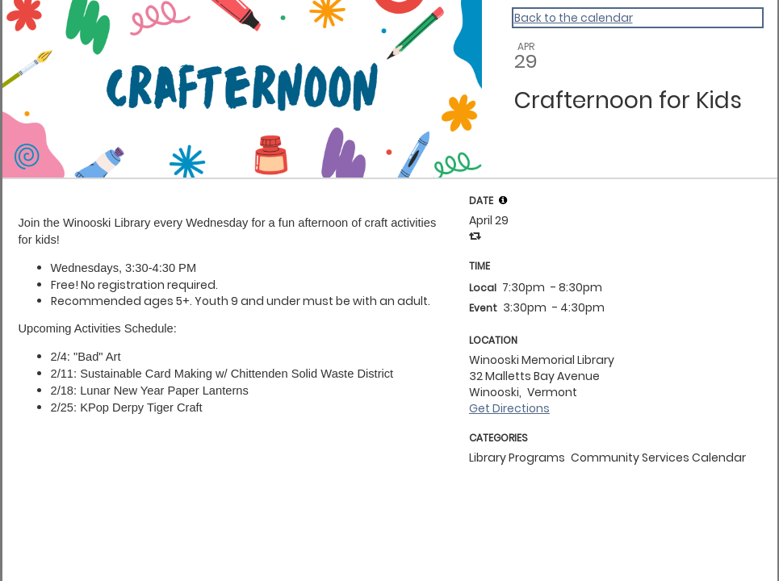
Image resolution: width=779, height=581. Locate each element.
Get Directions (509, 408)
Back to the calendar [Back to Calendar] (573, 18)
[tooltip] (503, 200)
